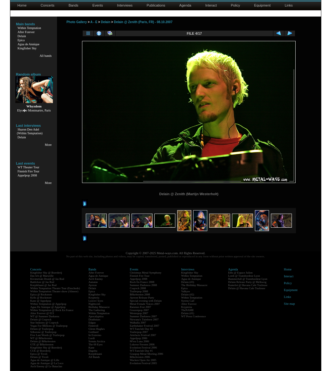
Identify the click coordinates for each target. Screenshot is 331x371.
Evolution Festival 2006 (143, 347)
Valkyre (185, 291)
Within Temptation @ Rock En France (52, 310)
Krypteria (94, 297)
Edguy (92, 322)
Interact (211, 5)
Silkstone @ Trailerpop (43, 332)
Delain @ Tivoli (39, 357)
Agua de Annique (28, 44)
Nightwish (95, 303)
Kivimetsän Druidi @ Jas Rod (47, 278)
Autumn (93, 282)
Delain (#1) (187, 313)
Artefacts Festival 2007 (143, 335)
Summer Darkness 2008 (143, 285)
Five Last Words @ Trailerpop (47, 335)
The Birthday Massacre (194, 285)
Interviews (125, 5)
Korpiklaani (95, 353)
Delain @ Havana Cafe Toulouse (246, 288)
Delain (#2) (187, 294)
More (48, 144)
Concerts (47, 5)
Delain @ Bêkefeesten (43, 341)
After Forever (26, 32)
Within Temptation (29, 28)
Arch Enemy (96, 278)
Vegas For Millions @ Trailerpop (49, 325)
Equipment (262, 5)
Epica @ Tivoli (39, 353)
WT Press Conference (193, 316)
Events (97, 5)
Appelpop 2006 (138, 338)
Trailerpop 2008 (139, 291)
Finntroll (94, 325)
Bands (73, 5)
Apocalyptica (96, 316)
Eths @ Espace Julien (240, 272)
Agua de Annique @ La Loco (47, 363)
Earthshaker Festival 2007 (144, 325)
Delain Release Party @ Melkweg (247, 282)
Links (289, 5)
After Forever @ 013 (42, 313)
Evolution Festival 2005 (143, 363)
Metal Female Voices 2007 (145, 303)
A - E (93, 22)
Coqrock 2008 (138, 288)
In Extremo (95, 335)
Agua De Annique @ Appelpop (48, 307)
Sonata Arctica (97, 341)
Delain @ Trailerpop (42, 328)
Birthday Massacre (99, 307)
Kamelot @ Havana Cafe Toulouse (247, 285)
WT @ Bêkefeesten (41, 338)
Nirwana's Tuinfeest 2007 (144, 319)
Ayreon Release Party (142, 297)
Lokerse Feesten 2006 (142, 344)
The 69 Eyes (96, 344)
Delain (22, 36)
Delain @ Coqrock (41, 319)
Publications (156, 5)
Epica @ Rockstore (41, 294)
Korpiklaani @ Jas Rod (43, 285)
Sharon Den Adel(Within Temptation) (30, 131)
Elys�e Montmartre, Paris (34, 110)
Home (22, 5)
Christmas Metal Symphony (146, 272)
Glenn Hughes (97, 328)
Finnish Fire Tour (28, 171)
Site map (289, 303)
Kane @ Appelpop (40, 300)
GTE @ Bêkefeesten (42, 344)
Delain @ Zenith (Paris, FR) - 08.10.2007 (143, 22)
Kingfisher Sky (27, 48)
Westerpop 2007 (139, 313)
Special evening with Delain (146, 300)
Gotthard (94, 332)
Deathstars (95, 319)
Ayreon (93, 285)
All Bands (94, 357)
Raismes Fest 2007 (140, 307)
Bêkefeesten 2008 (140, 294)
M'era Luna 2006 (139, 341)
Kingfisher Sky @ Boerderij (46, 272)
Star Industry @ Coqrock (44, 322)
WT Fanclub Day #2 (141, 328)
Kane (92, 347)
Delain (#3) (187, 282)
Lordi (92, 338)
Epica (21, 40)
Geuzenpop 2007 (139, 310)
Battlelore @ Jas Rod (42, 282)
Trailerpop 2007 (139, 332)
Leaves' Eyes (96, 300)
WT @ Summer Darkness (44, 316)
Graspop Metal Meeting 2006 (146, 353)
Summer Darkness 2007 (143, 316)
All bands (45, 55)
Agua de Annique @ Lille (44, 360)
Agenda (185, 5)
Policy (235, 5)
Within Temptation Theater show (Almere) (54, 291)
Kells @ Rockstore (41, 297)
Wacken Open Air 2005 (143, 360)
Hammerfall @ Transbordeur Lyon (247, 278)
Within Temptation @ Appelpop (48, 303)
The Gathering (97, 310)
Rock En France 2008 (142, 282)
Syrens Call (187, 300)
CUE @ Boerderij (40, 350)
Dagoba (93, 350)
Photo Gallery (76, 22)
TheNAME (187, 310)
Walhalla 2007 (138, 322)
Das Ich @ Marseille (42, 275)
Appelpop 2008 (27, 175)
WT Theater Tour (28, 167)
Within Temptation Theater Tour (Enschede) (55, 288)
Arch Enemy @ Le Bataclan (46, 366)
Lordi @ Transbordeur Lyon (244, 275)
